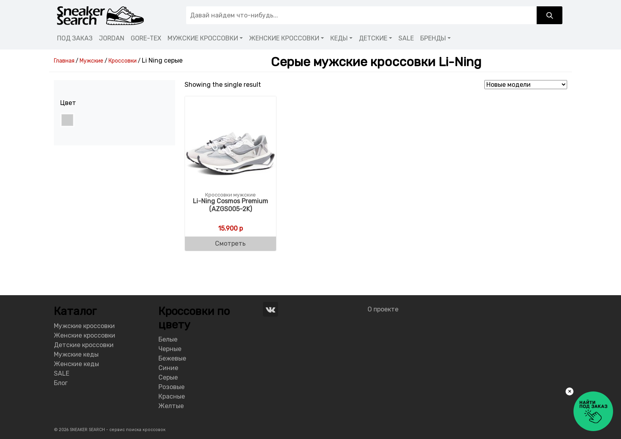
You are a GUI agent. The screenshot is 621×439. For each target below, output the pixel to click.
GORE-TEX (146, 38)
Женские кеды (76, 364)
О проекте (383, 309)
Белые (167, 339)
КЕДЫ (339, 38)
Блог (61, 383)
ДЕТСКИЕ (373, 38)
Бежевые (172, 358)
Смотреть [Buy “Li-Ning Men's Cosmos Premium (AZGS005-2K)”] (230, 243)
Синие (168, 368)
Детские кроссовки (84, 345)
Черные (169, 349)
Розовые (171, 387)
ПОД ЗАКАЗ (75, 38)
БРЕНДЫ (433, 38)
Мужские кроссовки (84, 326)
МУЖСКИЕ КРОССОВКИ (203, 38)
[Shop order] (525, 84)
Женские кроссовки (84, 335)
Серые (168, 377)
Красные (171, 396)
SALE (406, 38)
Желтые (171, 406)
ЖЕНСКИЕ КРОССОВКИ (284, 38)
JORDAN (111, 38)
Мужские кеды (76, 354)
